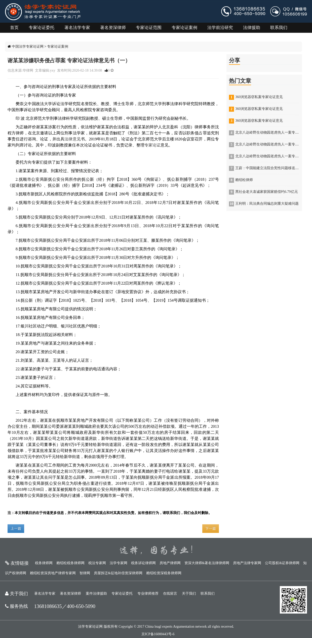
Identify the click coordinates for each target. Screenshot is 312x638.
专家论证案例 (184, 27)
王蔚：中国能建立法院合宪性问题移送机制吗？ (272, 168)
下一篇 (210, 528)
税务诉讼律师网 (143, 563)
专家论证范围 (149, 27)
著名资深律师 (113, 27)
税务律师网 (44, 563)
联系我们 (278, 27)
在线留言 (170, 593)
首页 (14, 27)
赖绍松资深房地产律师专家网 (53, 573)
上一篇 (16, 528)
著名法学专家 (77, 27)
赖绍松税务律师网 (70, 563)
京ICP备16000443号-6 (157, 634)
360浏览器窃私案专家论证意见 (259, 97)
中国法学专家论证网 (28, 46)
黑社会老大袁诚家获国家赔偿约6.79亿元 (266, 192)
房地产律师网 (170, 563)
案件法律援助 (96, 593)
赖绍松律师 (244, 180)
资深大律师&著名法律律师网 (206, 563)
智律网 (85, 573)
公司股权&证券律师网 (282, 563)
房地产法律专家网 (247, 563)
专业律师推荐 (148, 593)
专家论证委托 (41, 27)
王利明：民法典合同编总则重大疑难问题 (267, 203)
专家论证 (152, 145)
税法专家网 (97, 563)
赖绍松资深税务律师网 (163, 573)
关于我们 (189, 593)
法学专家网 (118, 563)
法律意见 (72, 139)
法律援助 (251, 27)
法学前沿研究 (220, 27)
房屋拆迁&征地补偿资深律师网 (118, 573)
